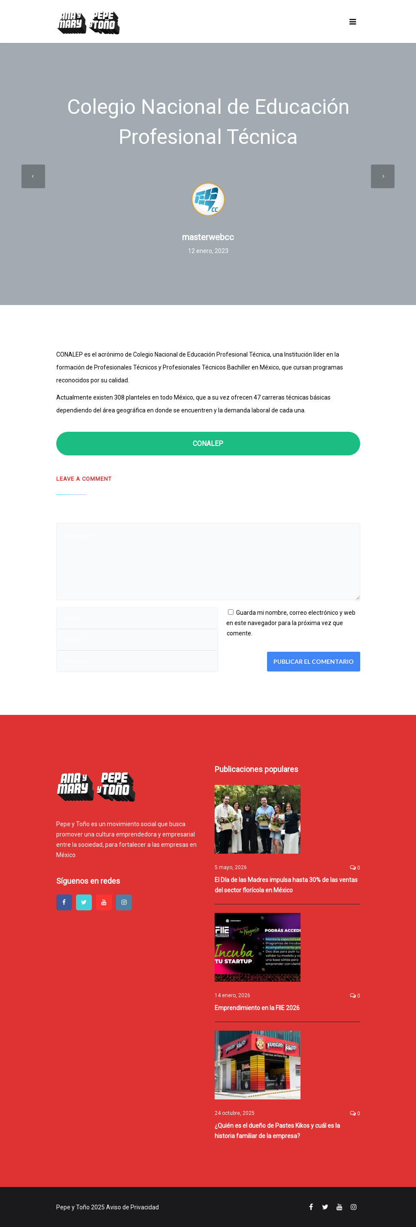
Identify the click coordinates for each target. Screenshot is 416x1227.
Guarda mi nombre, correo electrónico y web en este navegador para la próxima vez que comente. (290, 623)
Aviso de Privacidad (132, 1207)
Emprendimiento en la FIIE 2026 (257, 1007)
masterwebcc (208, 237)
